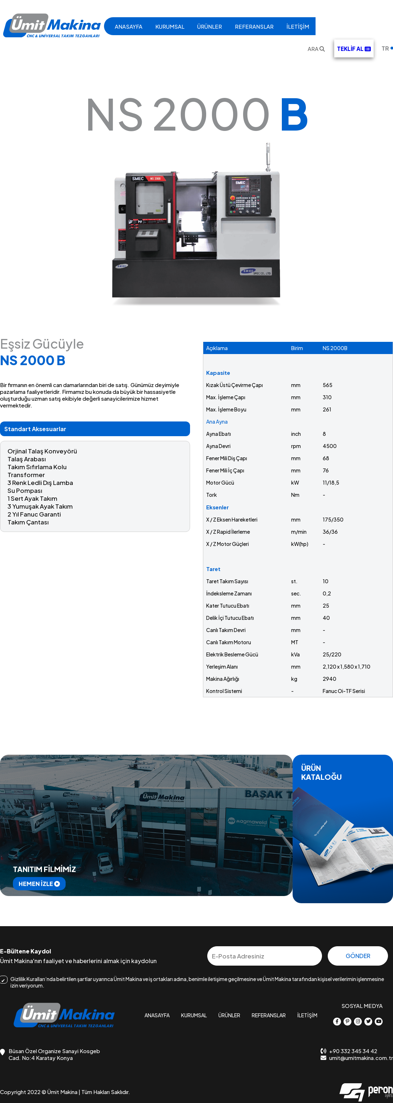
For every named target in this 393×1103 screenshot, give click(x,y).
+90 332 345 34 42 (349, 1050)
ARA (316, 48)
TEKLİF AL (354, 48)
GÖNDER (358, 956)
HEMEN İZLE (39, 883)
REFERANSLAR (254, 26)
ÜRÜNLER (209, 26)
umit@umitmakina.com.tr (357, 1057)
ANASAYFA (128, 26)
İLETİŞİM (298, 26)
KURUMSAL (169, 26)
